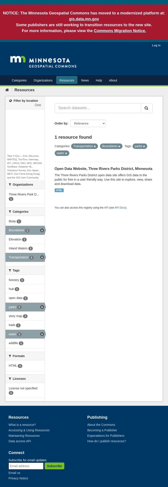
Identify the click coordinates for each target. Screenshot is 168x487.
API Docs (120, 207)
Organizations (43, 80)
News (85, 80)
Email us (14, 473)
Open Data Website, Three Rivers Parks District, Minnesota (103, 169)
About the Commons (101, 425)
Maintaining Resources (24, 435)
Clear (38, 104)
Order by (61, 123)
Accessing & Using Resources (29, 430)
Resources (67, 80)
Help (99, 80)
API (106, 207)
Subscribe (54, 466)
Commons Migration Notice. (120, 31)
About (113, 80)
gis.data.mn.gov (84, 19)
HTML (59, 190)
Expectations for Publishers (105, 435)
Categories (19, 80)
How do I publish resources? (106, 441)
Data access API (20, 441)
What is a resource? (22, 425)
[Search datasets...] (98, 108)
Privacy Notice (18, 478)
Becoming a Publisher (102, 430)
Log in (156, 45)
